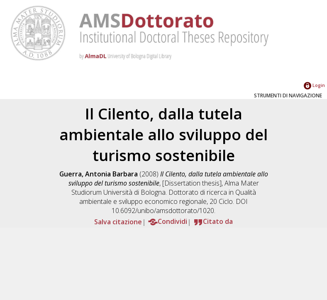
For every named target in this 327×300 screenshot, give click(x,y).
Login (314, 85)
